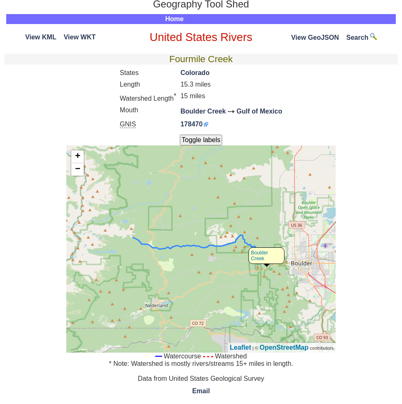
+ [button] (77, 156)
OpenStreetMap (283, 347)
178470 (191, 124)
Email (201, 390)
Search (361, 37)
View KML (40, 37)
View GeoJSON (315, 37)
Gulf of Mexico (259, 111)
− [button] (77, 169)
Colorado (194, 72)
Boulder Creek (202, 111)
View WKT (80, 37)
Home (174, 18)
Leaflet (241, 347)
